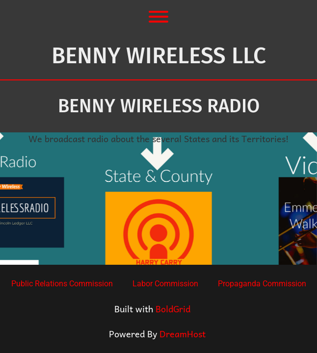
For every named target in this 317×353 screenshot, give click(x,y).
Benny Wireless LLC (159, 55)
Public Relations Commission (62, 283)
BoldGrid (173, 309)
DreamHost (182, 334)
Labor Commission (165, 283)
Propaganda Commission (262, 283)
